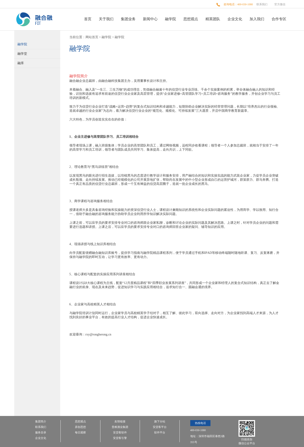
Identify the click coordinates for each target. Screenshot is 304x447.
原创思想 (80, 427)
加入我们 (257, 19)
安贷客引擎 (120, 438)
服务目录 (40, 432)
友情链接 (119, 421)
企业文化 (234, 19)
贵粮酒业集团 (120, 427)
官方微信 (279, 4)
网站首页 (91, 37)
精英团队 (212, 19)
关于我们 (106, 19)
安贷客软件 (120, 432)
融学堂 (22, 53)
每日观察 (80, 432)
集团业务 (128, 19)
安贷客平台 (160, 427)
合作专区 (279, 19)
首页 (87, 19)
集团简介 (40, 421)
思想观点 (190, 19)
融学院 (170, 19)
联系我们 (261, 4)
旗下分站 (159, 421)
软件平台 (159, 432)
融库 (20, 63)
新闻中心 (150, 19)
